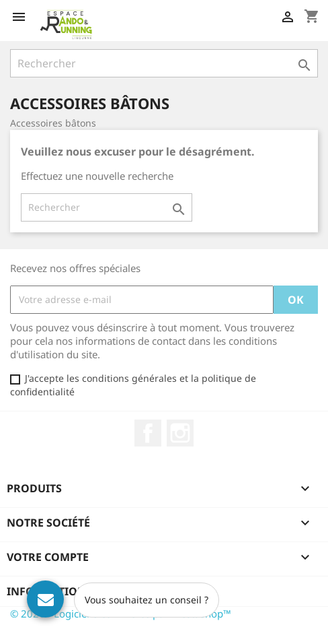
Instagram (180, 433)
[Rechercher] (164, 63)
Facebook (147, 433)
